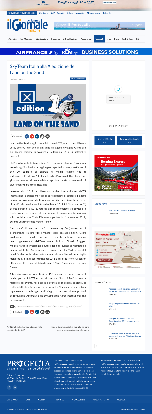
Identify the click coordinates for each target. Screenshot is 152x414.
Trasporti (99, 39)
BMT (52, 13)
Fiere (116, 39)
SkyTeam (78, 307)
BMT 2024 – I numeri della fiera (122, 210)
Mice (109, 39)
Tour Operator (26, 39)
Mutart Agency (139, 409)
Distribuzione (42, 39)
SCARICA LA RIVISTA (118, 126)
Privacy (123, 409)
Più (137, 39)
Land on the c (46, 307)
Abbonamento (93, 13)
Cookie (130, 409)
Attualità (12, 39)
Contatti (60, 13)
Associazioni (86, 39)
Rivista (69, 13)
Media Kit (106, 13)
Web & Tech (127, 39)
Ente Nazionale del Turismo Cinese (28, 307)
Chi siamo (43, 13)
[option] (99, 26)
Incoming (55, 39)
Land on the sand (59, 307)
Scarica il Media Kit (105, 141)
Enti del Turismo (70, 39)
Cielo (73, 79)
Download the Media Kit (129, 141)
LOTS (70, 307)
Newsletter (80, 13)
